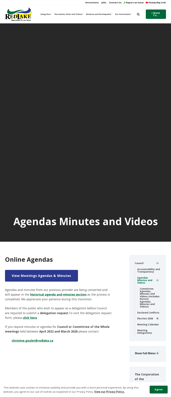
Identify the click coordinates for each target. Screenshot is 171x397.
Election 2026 (145, 318)
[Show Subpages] (157, 263)
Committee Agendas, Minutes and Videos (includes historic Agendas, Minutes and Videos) (149, 297)
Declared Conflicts (148, 312)
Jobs (103, 2)
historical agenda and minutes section (58, 294)
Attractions (92, 2)
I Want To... (156, 14)
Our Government (123, 14)
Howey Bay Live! (156, 2)
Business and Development (99, 14)
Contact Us (114, 2)
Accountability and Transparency (148, 270)
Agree (158, 389)
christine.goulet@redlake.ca (32, 341)
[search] (138, 14)
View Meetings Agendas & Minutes (41, 275)
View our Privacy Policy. (109, 391)
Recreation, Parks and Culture (69, 14)
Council (139, 263)
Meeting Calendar (148, 324)
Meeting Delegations (144, 331)
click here (30, 318)
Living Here (46, 14)
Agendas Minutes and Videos (144, 280)
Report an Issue (134, 2)
